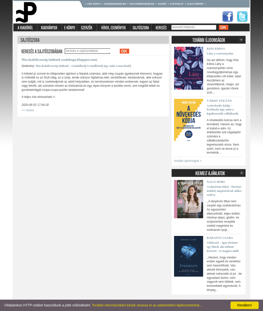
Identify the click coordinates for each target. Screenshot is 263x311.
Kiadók (162, 4)
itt (54, 97)
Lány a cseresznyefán (220, 53)
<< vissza (28, 110)
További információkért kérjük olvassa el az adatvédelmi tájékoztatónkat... (147, 305)
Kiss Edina (216, 48)
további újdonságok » (187, 161)
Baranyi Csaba (220, 238)
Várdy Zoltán (219, 100)
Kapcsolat (176, 4)
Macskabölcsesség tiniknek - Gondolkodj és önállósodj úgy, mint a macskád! (83, 66)
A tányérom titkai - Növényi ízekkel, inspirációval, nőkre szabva (224, 191)
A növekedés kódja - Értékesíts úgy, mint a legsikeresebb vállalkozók (222, 110)
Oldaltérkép (195, 4)
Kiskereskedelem (115, 4)
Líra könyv (94, 4)
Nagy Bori (216, 182)
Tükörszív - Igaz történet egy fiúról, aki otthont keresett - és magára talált (223, 247)
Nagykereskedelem (142, 4)
